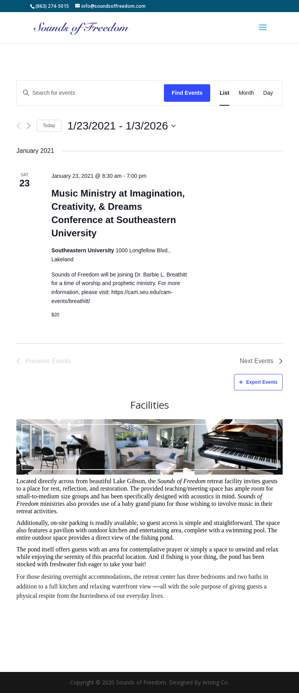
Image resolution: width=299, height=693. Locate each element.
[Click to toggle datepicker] (121, 126)
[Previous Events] (18, 125)
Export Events (258, 382)
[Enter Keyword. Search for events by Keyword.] (90, 93)
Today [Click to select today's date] (49, 125)
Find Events (187, 93)
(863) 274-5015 (52, 6)
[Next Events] (28, 125)
